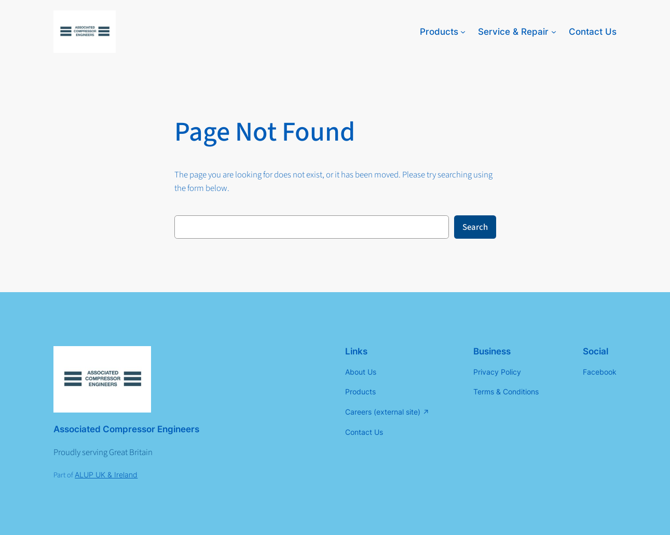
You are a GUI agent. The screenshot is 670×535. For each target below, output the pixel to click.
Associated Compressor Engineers (126, 429)
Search (475, 227)
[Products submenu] (463, 31)
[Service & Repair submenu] (553, 31)
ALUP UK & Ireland (106, 474)
